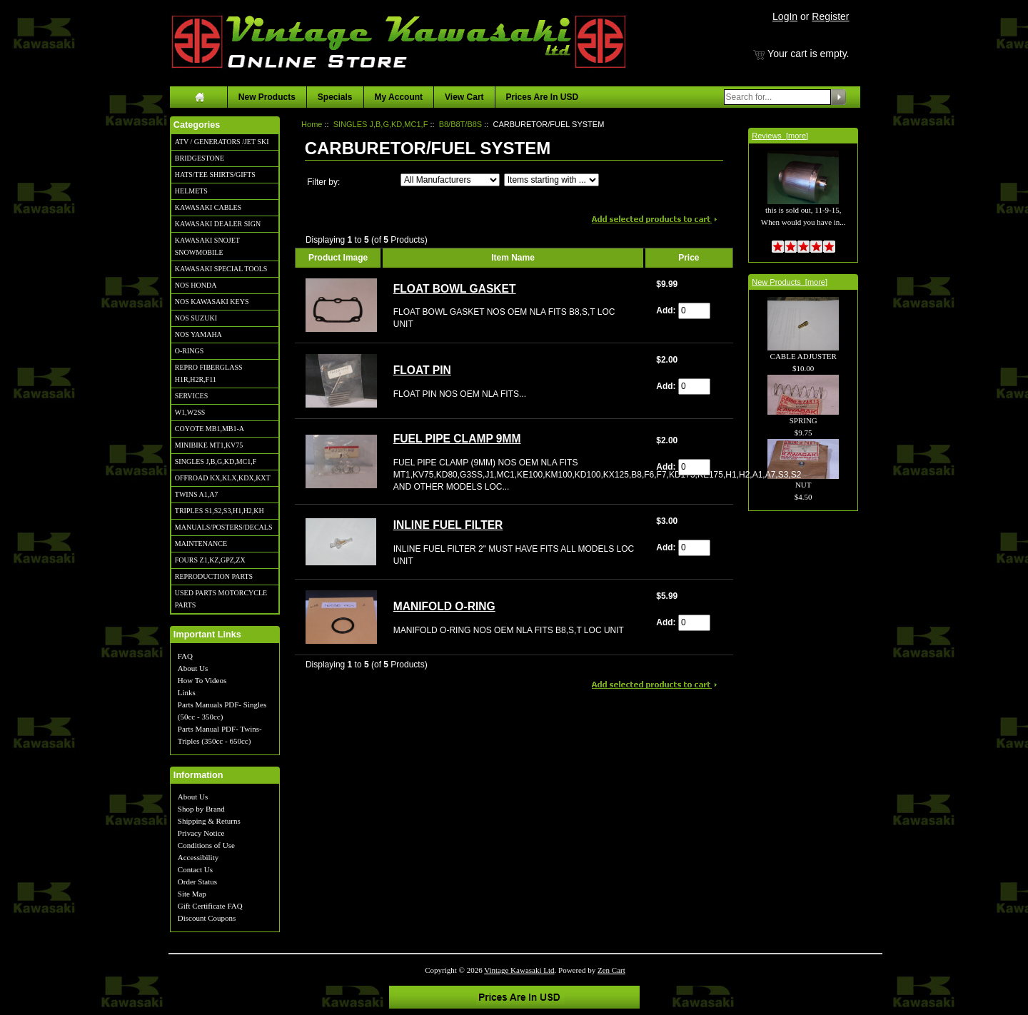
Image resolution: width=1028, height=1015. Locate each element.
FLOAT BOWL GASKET (454, 289)
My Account (399, 97)
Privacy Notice (201, 833)
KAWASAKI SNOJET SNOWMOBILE (207, 246)
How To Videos (202, 680)
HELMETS (191, 191)
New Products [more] (789, 282)
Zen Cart (611, 970)
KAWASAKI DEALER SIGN (218, 224)
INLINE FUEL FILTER (448, 525)
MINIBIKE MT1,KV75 (209, 445)
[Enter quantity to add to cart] (694, 311)
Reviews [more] (780, 135)
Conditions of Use (206, 845)
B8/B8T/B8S (461, 124)
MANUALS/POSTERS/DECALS (224, 527)
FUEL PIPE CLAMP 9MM (457, 439)
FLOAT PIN (422, 370)
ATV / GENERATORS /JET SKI (222, 142)
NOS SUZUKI (196, 318)
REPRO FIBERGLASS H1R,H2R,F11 (209, 373)
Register (830, 16)
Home (311, 124)
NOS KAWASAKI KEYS (212, 301)
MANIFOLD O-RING (444, 606)
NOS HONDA (196, 285)
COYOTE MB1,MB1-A (209, 429)
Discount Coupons (207, 918)
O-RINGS (189, 351)
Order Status (197, 881)
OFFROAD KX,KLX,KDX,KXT (223, 478)
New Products (267, 97)
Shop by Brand (201, 808)
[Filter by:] (450, 179)
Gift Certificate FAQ (210, 906)
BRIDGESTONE (199, 158)
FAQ (185, 656)
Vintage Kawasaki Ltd (519, 970)
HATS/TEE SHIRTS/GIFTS (215, 174)
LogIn (784, 16)
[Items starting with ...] (551, 179)
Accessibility (198, 857)
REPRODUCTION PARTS (214, 576)
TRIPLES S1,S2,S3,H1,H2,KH (219, 511)
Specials (335, 97)
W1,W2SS (190, 412)
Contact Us (195, 869)
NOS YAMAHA (198, 334)
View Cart (464, 97)
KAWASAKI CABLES (208, 207)
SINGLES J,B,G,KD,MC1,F (215, 461)
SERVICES (191, 396)
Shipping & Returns (209, 821)
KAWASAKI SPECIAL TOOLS (221, 269)
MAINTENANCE (201, 543)
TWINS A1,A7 (196, 494)
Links (187, 692)
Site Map (192, 893)
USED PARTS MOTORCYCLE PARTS (221, 599)
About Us (193, 668)
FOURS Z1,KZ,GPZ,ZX (210, 560)
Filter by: (323, 182)
